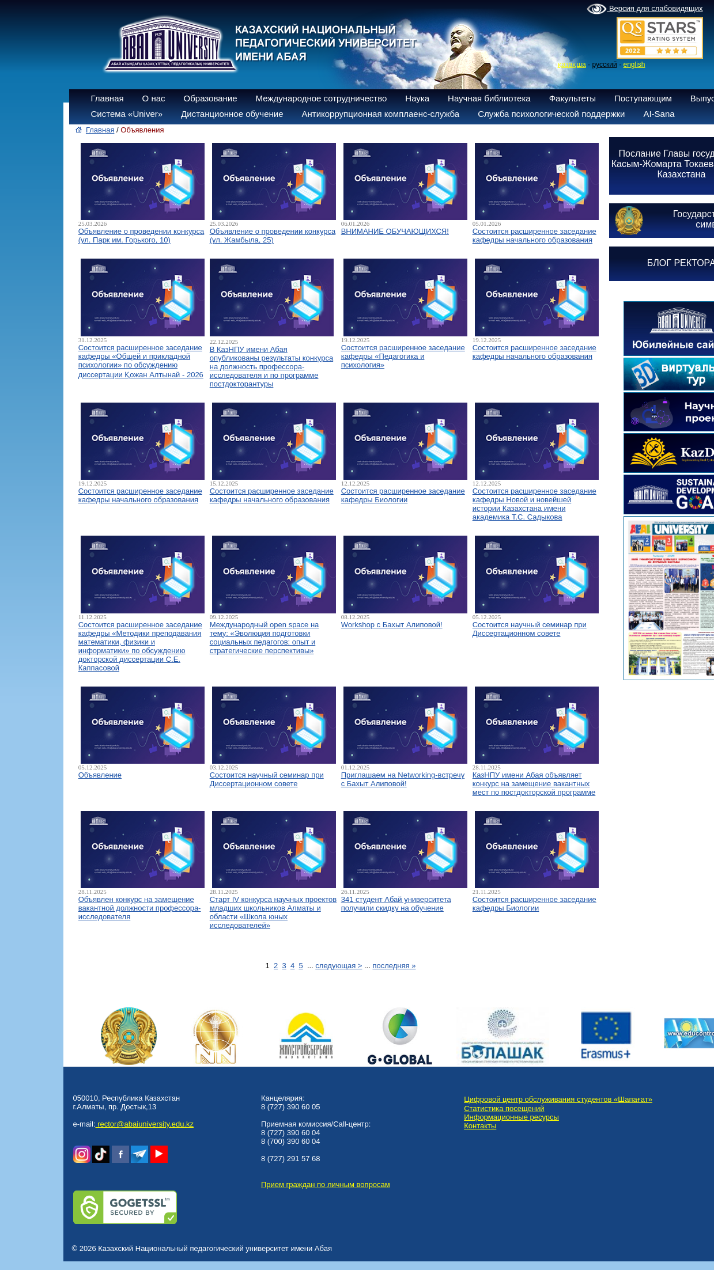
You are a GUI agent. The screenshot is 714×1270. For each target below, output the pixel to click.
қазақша (572, 64)
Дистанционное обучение (232, 114)
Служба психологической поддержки (551, 114)
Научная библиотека (489, 98)
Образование (210, 98)
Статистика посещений (504, 1108)
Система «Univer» (127, 114)
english (634, 64)
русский (604, 64)
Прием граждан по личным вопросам (325, 1184)
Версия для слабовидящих (644, 9)
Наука (417, 98)
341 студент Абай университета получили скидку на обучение (396, 903)
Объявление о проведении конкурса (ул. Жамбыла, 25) (273, 235)
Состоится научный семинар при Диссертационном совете (530, 629)
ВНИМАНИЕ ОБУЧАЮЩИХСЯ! (395, 231)
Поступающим (643, 98)
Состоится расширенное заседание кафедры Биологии (403, 495)
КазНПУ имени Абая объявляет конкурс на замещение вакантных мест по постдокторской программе (534, 784)
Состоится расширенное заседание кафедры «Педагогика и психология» (403, 356)
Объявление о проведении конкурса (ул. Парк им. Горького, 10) (141, 235)
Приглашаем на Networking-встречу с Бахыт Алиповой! (402, 779)
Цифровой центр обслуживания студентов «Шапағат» (558, 1099)
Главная (107, 98)
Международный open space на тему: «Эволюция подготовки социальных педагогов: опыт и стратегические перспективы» (264, 637)
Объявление (100, 775)
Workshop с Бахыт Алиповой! (392, 624)
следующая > (338, 965)
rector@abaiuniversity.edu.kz (145, 1124)
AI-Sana (658, 114)
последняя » (393, 965)
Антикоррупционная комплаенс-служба (380, 114)
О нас (153, 98)
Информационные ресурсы (511, 1117)
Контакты (480, 1125)
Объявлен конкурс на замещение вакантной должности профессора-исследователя (139, 908)
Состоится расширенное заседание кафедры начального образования (534, 235)
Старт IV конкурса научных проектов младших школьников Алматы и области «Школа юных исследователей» (273, 912)
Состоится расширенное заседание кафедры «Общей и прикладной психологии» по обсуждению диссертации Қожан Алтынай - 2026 (140, 361)
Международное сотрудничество (321, 98)
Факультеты (572, 98)
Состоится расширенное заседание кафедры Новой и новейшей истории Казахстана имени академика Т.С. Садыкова (534, 504)
